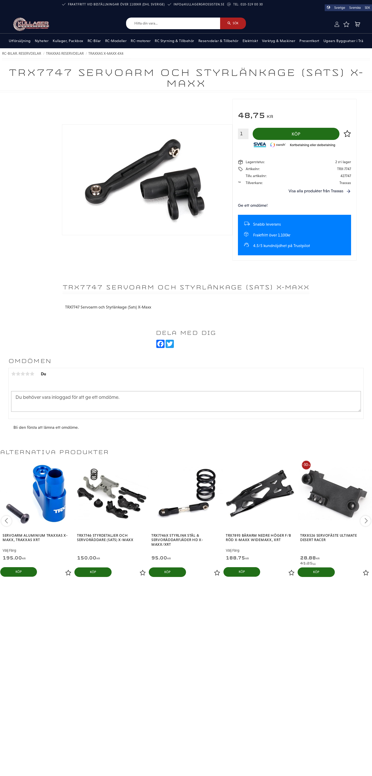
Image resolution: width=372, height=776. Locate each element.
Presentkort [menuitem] (309, 41)
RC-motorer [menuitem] (141, 41)
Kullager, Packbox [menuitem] (68, 41)
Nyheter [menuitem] (42, 41)
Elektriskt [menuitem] (250, 41)
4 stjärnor (27, 373)
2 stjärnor (18, 373)
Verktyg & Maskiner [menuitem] (278, 41)
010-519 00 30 (252, 4)
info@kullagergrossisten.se (199, 4)
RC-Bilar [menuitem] (94, 41)
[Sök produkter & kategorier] (173, 23)
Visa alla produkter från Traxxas (316, 191)
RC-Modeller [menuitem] (116, 41)
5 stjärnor (32, 373)
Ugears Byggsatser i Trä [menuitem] (343, 41)
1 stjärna (13, 373)
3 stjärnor (22, 373)
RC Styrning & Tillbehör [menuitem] (174, 41)
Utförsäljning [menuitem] (20, 41)
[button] (346, 24)
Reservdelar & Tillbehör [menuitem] (218, 41)
